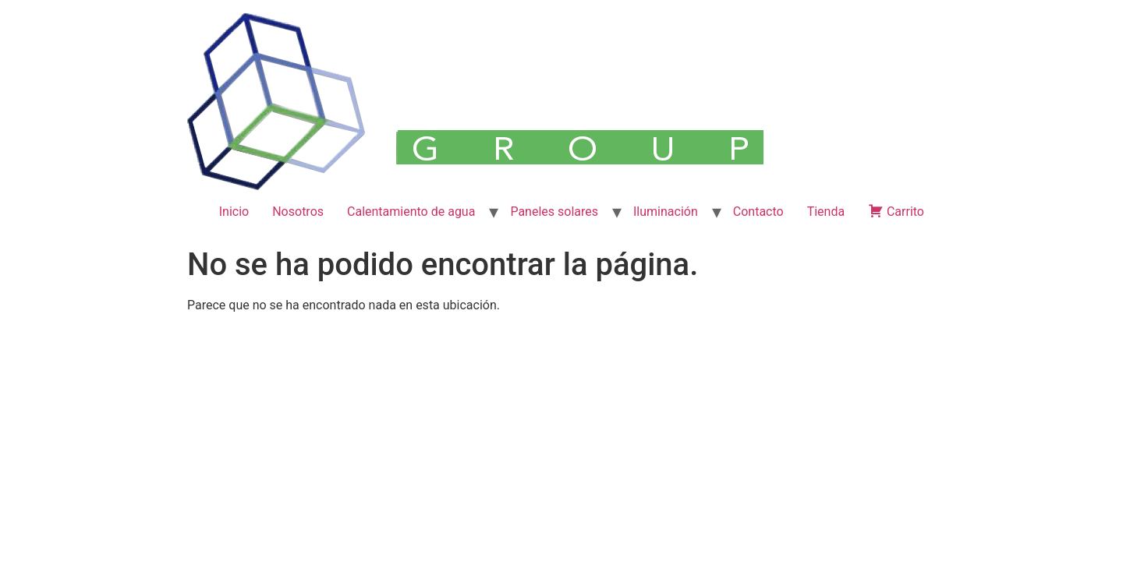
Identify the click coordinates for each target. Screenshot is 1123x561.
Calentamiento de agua (411, 211)
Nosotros (298, 211)
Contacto (758, 211)
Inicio (234, 211)
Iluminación (665, 211)
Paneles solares (554, 211)
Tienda (826, 211)
